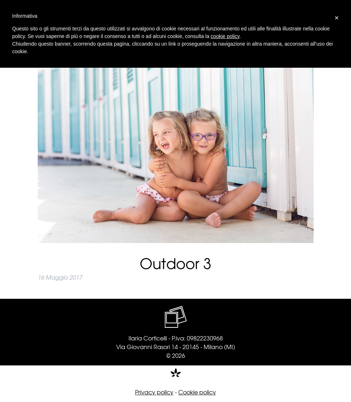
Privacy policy (154, 392)
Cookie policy (197, 392)
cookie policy (225, 36)
